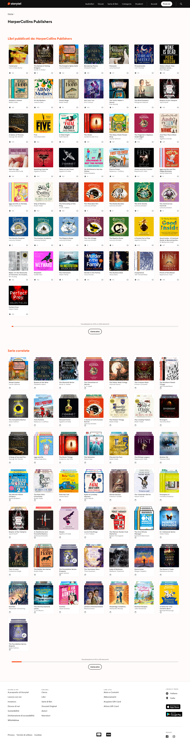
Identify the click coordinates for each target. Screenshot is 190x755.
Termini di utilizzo (24, 735)
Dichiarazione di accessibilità (21, 715)
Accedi (154, 4)
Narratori (46, 715)
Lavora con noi (14, 697)
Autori (44, 711)
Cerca (44, 692)
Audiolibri (89, 4)
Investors (12, 701)
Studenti (139, 4)
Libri (44, 697)
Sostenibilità (13, 711)
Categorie (126, 4)
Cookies (38, 735)
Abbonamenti (110, 697)
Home (10, 14)
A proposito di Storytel (18, 692)
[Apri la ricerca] (181, 4)
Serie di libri (113, 4)
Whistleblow (13, 720)
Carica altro (95, 331)
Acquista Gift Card (112, 701)
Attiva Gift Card (111, 706)
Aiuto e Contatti (111, 692)
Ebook (101, 4)
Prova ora (166, 4)
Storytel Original (49, 706)
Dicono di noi (14, 706)
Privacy (11, 735)
